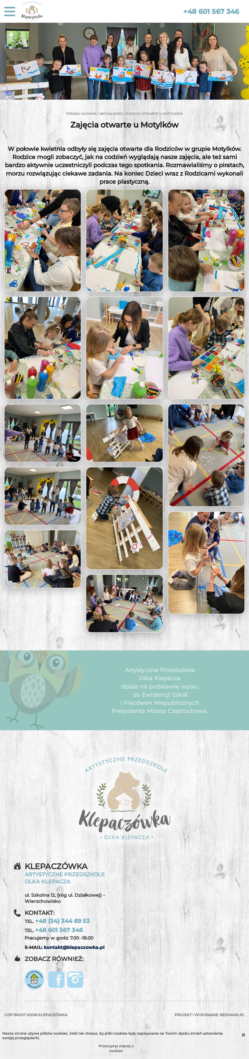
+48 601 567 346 (211, 11)
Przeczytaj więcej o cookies (116, 1048)
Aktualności (111, 114)
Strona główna (81, 114)
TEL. (57, 921)
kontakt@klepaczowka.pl (74, 947)
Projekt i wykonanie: (210, 1015)
